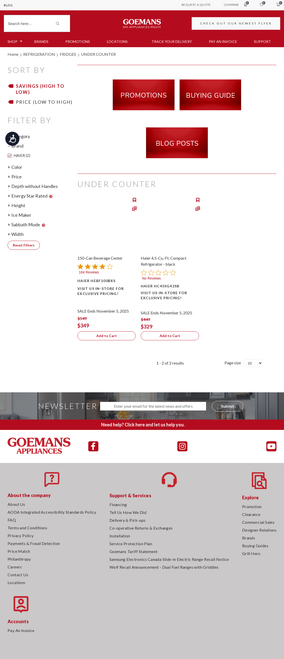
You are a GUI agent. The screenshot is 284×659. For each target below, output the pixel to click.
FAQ (12, 519)
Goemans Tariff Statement (133, 551)
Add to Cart (106, 336)
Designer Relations (259, 530)
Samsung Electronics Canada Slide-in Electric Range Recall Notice (169, 559)
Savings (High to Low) (40, 89)
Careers (15, 566)
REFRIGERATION (39, 54)
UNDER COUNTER (98, 54)
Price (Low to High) (44, 102)
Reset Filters (24, 245)
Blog (8, 5)
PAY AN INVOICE (223, 41)
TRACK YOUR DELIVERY (172, 41)
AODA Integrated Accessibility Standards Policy (52, 512)
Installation (119, 535)
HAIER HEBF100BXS (96, 281)
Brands (41, 41)
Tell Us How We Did (127, 512)
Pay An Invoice (21, 630)
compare (235, 5)
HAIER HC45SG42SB (160, 286)
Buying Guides (255, 545)
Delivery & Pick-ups (127, 520)
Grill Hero (251, 553)
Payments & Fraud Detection (34, 543)
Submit (227, 406)
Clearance (251, 514)
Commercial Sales (258, 522)
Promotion (252, 506)
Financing (118, 504)
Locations (117, 41)
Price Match (19, 551)
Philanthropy (19, 559)
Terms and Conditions (27, 527)
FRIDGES (68, 54)
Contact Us (18, 574)
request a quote (196, 5)
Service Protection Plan (130, 543)
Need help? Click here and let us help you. (143, 424)
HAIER (19, 155)
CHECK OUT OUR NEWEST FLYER (236, 23)
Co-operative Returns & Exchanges (141, 528)
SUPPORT (262, 41)
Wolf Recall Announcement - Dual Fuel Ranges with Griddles (164, 567)
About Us (16, 504)
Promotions (77, 41)
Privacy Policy (21, 535)
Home (13, 54)
